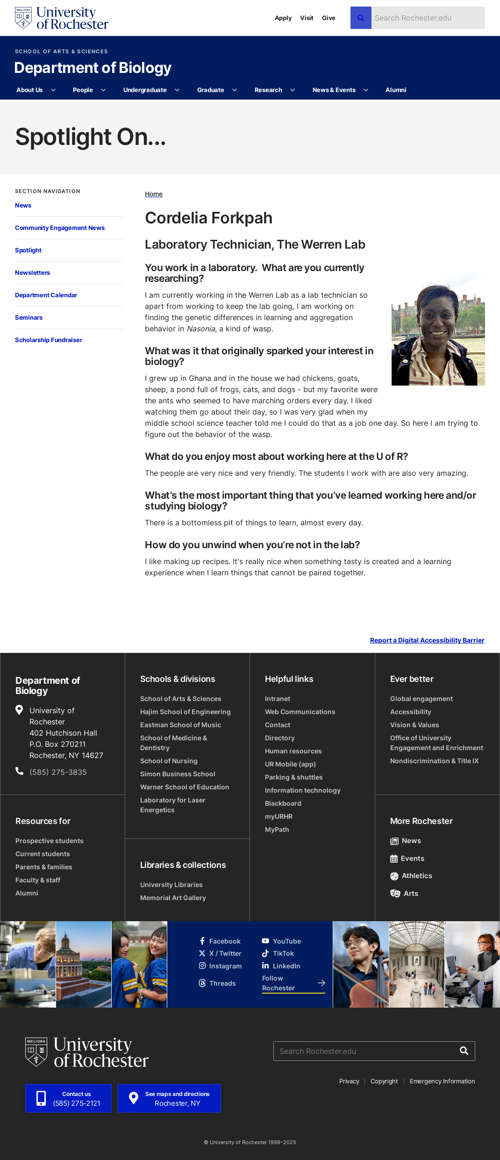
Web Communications (300, 711)
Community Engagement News (60, 227)
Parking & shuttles (294, 777)
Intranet (277, 698)
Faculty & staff (37, 879)
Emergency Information (442, 1081)
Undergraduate (145, 90)
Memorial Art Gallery (173, 897)
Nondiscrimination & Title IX (434, 760)
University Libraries (171, 884)
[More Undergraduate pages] (177, 90)
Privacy (349, 1081)
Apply (283, 18)
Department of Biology (93, 68)
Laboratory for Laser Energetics (173, 804)
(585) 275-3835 (58, 772)
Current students (42, 853)
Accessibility (410, 711)
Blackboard (283, 803)
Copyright (384, 1081)
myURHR (279, 816)
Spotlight (28, 250)
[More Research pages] (292, 90)
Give (329, 18)
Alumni (396, 90)
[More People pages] (103, 90)
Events (407, 858)
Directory (280, 737)
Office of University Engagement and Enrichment (436, 742)
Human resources (293, 750)
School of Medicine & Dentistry (173, 742)
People (83, 90)
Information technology (303, 790)
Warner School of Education (184, 786)
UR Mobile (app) (290, 763)
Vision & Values (414, 724)
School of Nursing (169, 760)
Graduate (210, 90)
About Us (29, 90)
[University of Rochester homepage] (61, 18)
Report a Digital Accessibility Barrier (427, 640)
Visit (307, 18)
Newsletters (32, 272)
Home (154, 193)
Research (268, 90)
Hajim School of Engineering (185, 711)
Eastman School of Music (180, 724)
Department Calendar (46, 295)
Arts (404, 893)
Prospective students (49, 840)
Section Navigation (47, 191)
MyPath (277, 829)
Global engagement (421, 698)
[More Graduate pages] (235, 90)
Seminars (29, 317)
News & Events (334, 90)
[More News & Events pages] (366, 90)
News (23, 205)
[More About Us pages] (53, 90)
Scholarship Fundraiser (48, 340)
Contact (277, 724)
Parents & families (43, 866)
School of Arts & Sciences (61, 51)
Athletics (411, 876)
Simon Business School (177, 773)
